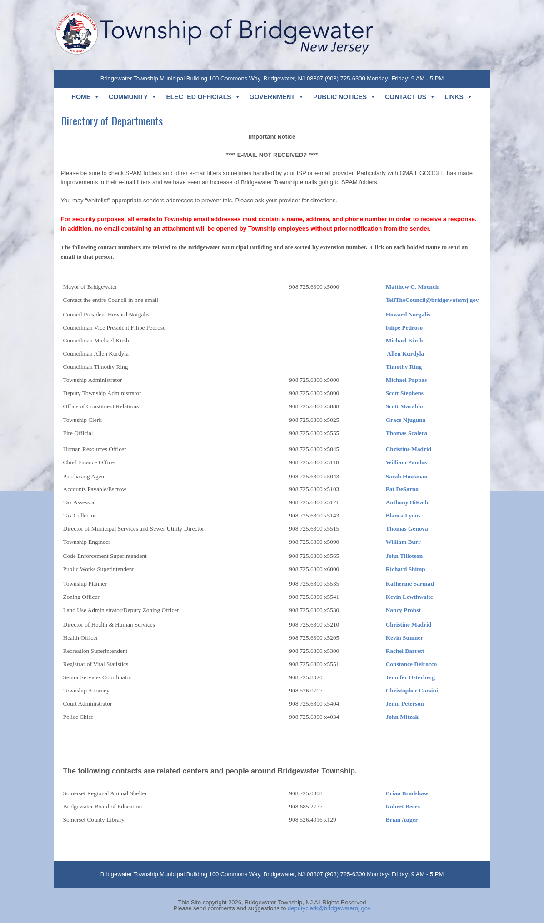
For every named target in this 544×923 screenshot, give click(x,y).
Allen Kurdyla (405, 353)
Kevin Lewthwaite (409, 596)
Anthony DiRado (408, 502)
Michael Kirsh (404, 340)
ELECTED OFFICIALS (203, 96)
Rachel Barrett (405, 650)
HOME (85, 96)
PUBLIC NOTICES (344, 96)
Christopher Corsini (412, 690)
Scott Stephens (405, 393)
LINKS (458, 96)
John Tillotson (404, 555)
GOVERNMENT (277, 96)
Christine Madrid (408, 449)
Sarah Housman (407, 476)
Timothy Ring (404, 366)
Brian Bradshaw (407, 793)
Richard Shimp (405, 569)
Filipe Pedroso (404, 327)
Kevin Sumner (405, 637)
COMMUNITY (133, 96)
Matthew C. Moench (412, 286)
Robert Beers (403, 806)
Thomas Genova (407, 528)
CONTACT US (410, 96)
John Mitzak (402, 716)
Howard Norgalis (408, 314)
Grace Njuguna (406, 419)
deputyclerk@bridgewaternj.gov (329, 908)
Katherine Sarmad (410, 583)
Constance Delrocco (411, 664)
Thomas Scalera (407, 433)
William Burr (403, 541)
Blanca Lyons (403, 515)
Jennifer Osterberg (410, 677)
